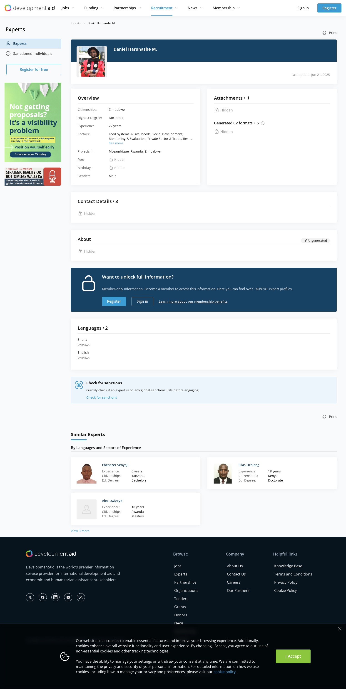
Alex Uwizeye (112, 501)
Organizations (186, 590)
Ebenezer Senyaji (115, 465)
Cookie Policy (285, 590)
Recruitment (161, 7)
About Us (235, 565)
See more (116, 143)
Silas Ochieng (249, 465)
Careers (233, 582)
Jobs (65, 7)
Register (329, 7)
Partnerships (125, 7)
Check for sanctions (101, 397)
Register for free (34, 69)
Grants (180, 606)
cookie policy (225, 671)
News (192, 7)
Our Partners (238, 590)
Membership (224, 7)
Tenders (181, 598)
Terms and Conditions (293, 574)
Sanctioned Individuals (28, 53)
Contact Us (236, 574)
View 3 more (80, 531)
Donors (180, 614)
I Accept (293, 656)
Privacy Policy (285, 582)
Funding (91, 7)
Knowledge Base (288, 565)
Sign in (303, 7)
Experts (16, 43)
